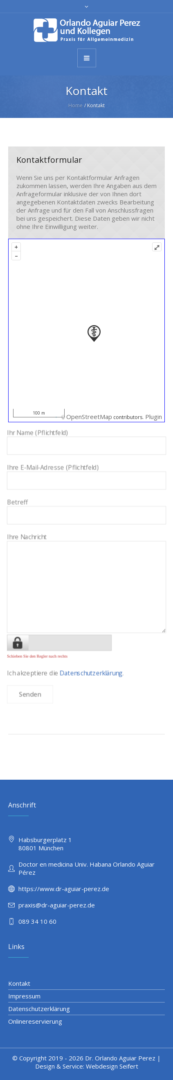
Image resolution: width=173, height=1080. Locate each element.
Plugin (153, 416)
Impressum (24, 996)
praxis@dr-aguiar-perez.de (56, 905)
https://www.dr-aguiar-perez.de (63, 889)
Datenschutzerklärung (90, 652)
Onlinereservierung (35, 1021)
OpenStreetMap (89, 416)
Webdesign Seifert (112, 1066)
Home (75, 105)
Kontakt (19, 983)
